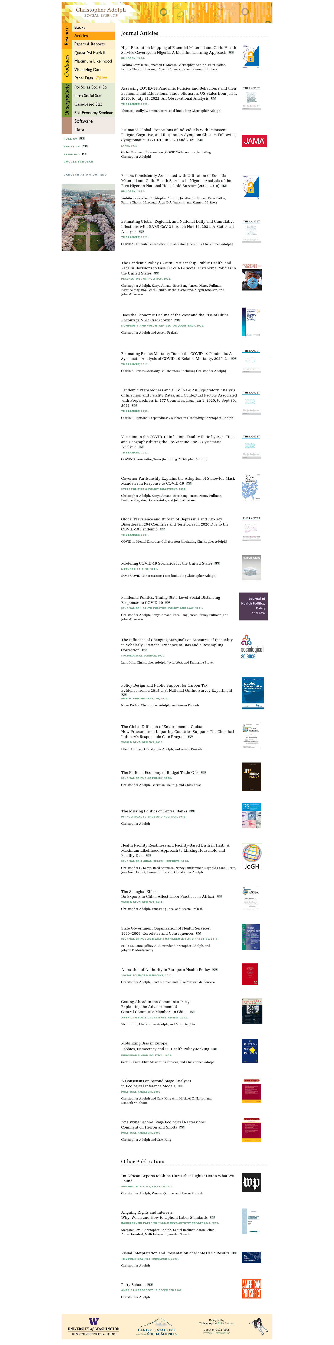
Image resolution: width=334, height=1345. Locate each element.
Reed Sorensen (163, 868)
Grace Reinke (157, 290)
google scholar (78, 161)
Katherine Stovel (202, 662)
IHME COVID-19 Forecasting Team (145, 576)
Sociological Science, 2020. (143, 655)
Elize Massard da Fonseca (197, 982)
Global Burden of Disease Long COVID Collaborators (158, 152)
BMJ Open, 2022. (133, 191)
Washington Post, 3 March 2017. (147, 1186)
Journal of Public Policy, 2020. (146, 778)
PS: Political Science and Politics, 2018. (153, 816)
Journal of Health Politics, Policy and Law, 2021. (162, 608)
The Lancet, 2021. (135, 535)
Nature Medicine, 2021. (139, 569)
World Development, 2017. (142, 902)
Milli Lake (152, 1234)
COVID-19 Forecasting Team (141, 459)
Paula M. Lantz (132, 946)
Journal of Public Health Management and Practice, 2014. (170, 939)
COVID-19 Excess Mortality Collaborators (150, 371)
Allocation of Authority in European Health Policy (166, 970)
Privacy (207, 1333)
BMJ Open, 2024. (133, 58)
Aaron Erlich (205, 1230)
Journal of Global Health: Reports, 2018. (155, 861)
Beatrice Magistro (133, 290)
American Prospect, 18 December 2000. (152, 1290)
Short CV (72, 146)
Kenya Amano (161, 286)
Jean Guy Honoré (133, 872)
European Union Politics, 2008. (146, 1055)
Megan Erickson (206, 290)
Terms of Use (222, 1333)
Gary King (164, 1098)
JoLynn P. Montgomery (137, 950)
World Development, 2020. (142, 742)
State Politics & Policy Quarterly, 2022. (153, 489)
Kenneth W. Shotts (134, 1103)
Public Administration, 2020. (144, 698)
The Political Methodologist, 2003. (150, 1259)
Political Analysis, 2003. (141, 1092)
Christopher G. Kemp (136, 868)
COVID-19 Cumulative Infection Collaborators (153, 244)
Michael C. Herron (192, 1098)
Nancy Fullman (210, 286)
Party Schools (133, 1285)
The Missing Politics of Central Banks (154, 811)
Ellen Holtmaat (132, 749)
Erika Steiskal (226, 1323)
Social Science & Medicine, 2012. (147, 975)
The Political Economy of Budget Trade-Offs (160, 773)
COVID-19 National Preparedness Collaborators (154, 418)
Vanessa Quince (163, 909)
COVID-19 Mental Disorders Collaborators (150, 541)
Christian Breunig (164, 785)
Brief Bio (72, 154)
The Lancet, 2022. (135, 237)
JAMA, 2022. (129, 145)
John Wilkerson (132, 294)
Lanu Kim (128, 662)
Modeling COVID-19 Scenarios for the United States (167, 563)
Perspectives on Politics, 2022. (146, 278)
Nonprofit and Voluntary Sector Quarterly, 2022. (162, 325)
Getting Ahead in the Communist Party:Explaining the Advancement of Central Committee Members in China (156, 1007)
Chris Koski (193, 785)
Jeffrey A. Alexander (158, 946)
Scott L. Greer (161, 982)
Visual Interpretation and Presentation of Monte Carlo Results (175, 1253)
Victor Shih (129, 1024)
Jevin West (174, 662)
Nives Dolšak (130, 705)
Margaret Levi (131, 1230)
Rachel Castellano (180, 290)
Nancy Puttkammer (189, 868)
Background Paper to (170, 1223)
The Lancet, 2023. (135, 104)
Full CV (70, 139)
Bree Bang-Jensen (185, 286)
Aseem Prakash (167, 332)
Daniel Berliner (183, 1230)
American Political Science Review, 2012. (154, 1017)
